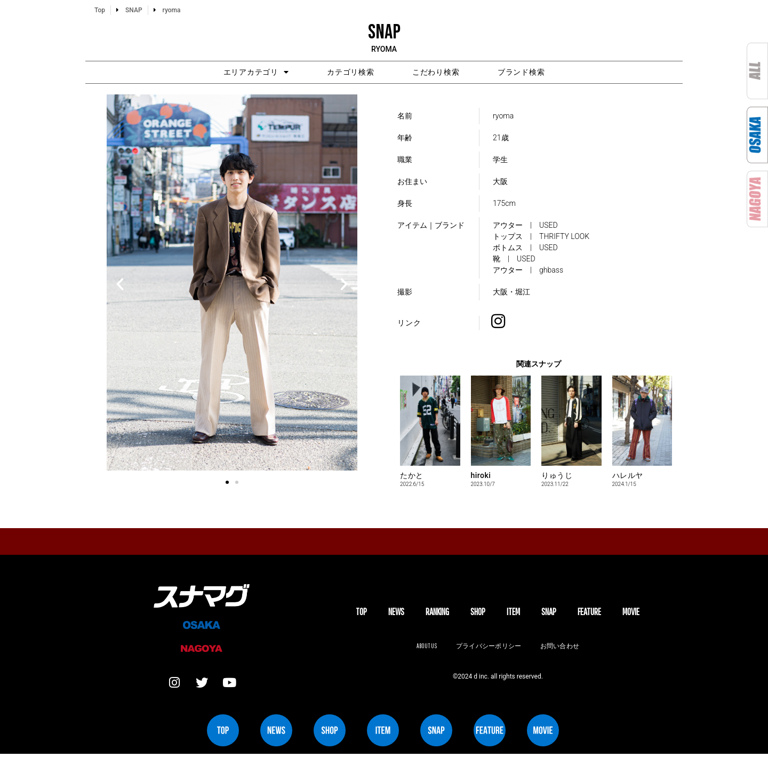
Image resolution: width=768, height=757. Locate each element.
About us (425, 647)
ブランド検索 (542, 73)
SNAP (548, 613)
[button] (120, 286)
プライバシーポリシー (489, 647)
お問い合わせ (561, 647)
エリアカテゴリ (235, 72)
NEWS (396, 613)
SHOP (477, 613)
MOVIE (630, 613)
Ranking (437, 613)
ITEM (513, 613)
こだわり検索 (443, 73)
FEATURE (589, 613)
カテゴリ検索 (344, 73)
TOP (361, 613)
